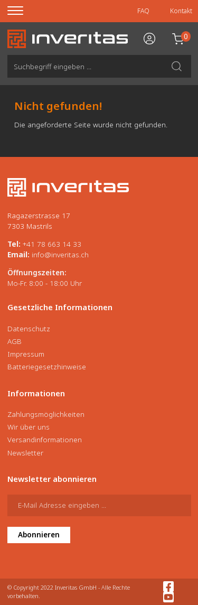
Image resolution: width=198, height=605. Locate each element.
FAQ (143, 10)
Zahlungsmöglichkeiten (45, 414)
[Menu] (21, 11)
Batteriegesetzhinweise (46, 366)
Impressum (25, 354)
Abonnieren (39, 534)
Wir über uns (28, 427)
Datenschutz (28, 328)
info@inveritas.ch (60, 254)
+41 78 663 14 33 (52, 244)
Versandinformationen (44, 439)
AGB (14, 341)
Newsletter (25, 453)
